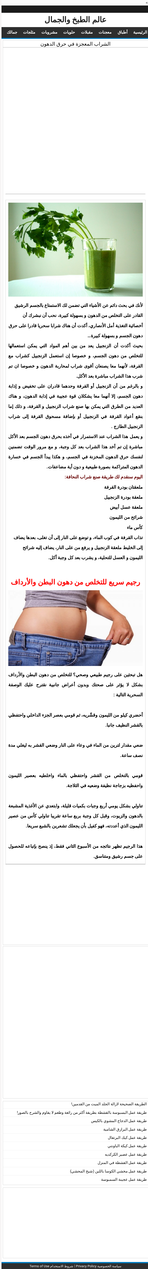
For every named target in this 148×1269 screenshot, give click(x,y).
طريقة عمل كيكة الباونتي (125, 1146)
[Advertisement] (74, 85)
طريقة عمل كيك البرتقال (125, 1137)
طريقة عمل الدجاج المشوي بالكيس (117, 1121)
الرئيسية (138, 32)
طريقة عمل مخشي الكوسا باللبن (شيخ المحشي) (106, 1171)
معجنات (102, 32)
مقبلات (83, 32)
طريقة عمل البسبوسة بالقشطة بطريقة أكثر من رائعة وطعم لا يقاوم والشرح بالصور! (80, 1112)
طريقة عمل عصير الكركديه (124, 1154)
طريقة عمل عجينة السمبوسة (122, 1179)
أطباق (120, 32)
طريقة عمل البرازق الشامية (123, 1129)
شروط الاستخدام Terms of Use (48, 1266)
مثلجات (22, 32)
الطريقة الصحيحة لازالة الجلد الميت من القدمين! (107, 1104)
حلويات (64, 32)
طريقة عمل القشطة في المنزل (120, 1162)
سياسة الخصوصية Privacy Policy (98, 1266)
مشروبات (43, 32)
